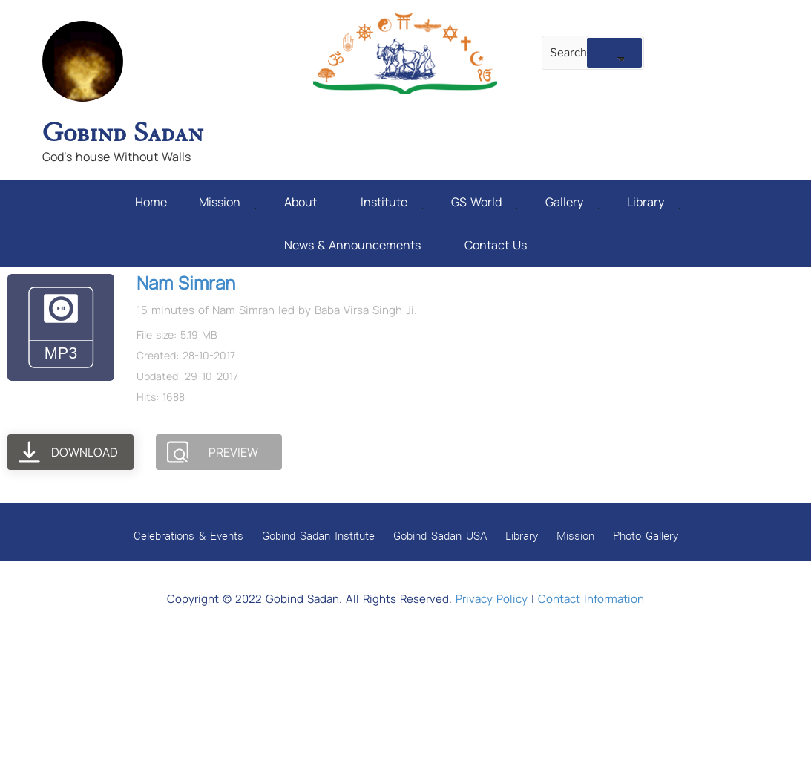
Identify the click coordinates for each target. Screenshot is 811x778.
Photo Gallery (645, 535)
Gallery (572, 202)
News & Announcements (360, 245)
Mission (227, 202)
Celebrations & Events (188, 535)
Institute (392, 202)
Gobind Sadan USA (440, 535)
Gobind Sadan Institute (318, 535)
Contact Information (591, 599)
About (308, 202)
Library (653, 202)
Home (151, 202)
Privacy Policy (492, 599)
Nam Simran (186, 282)
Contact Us (495, 245)
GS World (484, 202)
